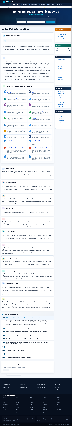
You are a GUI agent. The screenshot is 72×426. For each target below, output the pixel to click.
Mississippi (45, 404)
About (65, 424)
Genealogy (59, 77)
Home (3, 25)
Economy (52, 7)
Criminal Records (60, 38)
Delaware (31, 399)
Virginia (4, 412)
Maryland (58, 402)
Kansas (4, 402)
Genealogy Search (60, 116)
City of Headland (10, 135)
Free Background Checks (25, 389)
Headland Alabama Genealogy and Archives (41, 98)
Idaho (17, 400)
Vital (41, 7)
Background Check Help (42, 386)
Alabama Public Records (9, 25)
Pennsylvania (32, 409)
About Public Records (41, 384)
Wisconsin (45, 412)
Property (36, 7)
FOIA (58, 83)
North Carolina (32, 407)
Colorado (4, 399)
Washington (18, 412)
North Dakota (45, 407)
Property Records (60, 40)
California (58, 397)
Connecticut (18, 399)
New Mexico (5, 407)
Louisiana (31, 402)
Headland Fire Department (12, 140)
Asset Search (60, 122)
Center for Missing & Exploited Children (15, 155)
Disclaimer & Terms (57, 424)
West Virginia (32, 412)
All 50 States (59, 75)
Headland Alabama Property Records (14, 98)
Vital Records (60, 68)
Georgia (58, 399)
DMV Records (60, 79)
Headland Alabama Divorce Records (14, 111)
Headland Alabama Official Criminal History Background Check (40, 148)
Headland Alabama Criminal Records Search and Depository (16, 148)
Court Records (60, 36)
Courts (30, 7)
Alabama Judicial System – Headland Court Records (40, 104)
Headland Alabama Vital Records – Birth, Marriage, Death (40, 117)
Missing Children (60, 120)
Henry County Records (61, 34)
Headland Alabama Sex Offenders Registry (15, 130)
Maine (44, 402)
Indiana (44, 400)
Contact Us (40, 390)
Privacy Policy (51, 424)
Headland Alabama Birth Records (14, 117)
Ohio (57, 407)
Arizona (31, 397)
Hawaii (4, 400)
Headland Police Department (37, 135)
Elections (58, 7)
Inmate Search (60, 95)
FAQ (63, 7)
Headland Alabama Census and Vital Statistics (41, 130)
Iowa (57, 400)
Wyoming (58, 412)
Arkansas (44, 397)
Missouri (58, 404)
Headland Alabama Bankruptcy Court (14, 103)
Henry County (15, 25)
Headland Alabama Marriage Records (39, 111)
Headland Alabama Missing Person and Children (15, 91)
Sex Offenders (60, 66)
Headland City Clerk (36, 140)
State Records (60, 127)
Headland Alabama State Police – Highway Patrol (40, 91)
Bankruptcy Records (24, 387)
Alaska (17, 397)
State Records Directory (42, 389)
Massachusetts (5, 404)
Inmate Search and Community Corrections (40, 155)
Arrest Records (6, 387)
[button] (27, 318)
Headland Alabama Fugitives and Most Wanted (41, 124)
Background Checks (61, 59)
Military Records (60, 118)
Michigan (17, 404)
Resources (16, 7)
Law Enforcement (23, 7)
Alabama (4, 397)
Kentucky (17, 402)
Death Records (60, 81)
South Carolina (59, 409)
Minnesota (31, 404)
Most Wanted (57, 386)
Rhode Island (45, 409)
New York (17, 407)
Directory (10, 7)
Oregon (17, 409)
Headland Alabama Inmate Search (14, 124)
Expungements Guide (41, 387)
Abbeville (6, 369)
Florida (44, 399)
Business (46, 7)
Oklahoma (4, 409)
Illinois (31, 400)
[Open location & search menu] (67, 1)
